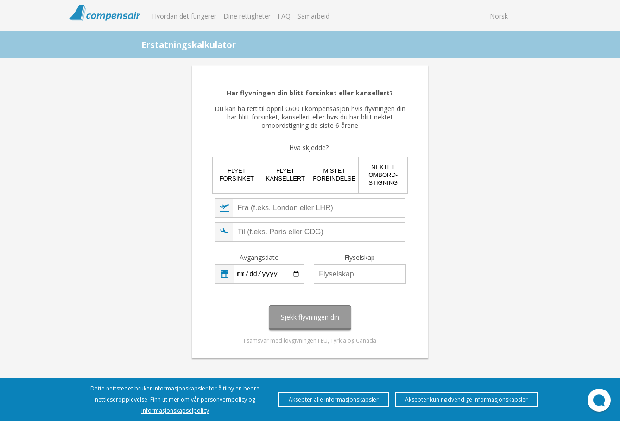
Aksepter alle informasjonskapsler (334, 399)
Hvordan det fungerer (184, 16)
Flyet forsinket (237, 174)
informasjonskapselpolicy (175, 411)
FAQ (284, 16)
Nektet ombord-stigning (383, 174)
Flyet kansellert (285, 174)
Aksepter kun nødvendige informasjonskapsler (466, 399)
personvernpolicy (224, 399)
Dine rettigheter (247, 16)
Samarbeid (313, 16)
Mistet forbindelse (334, 174)
